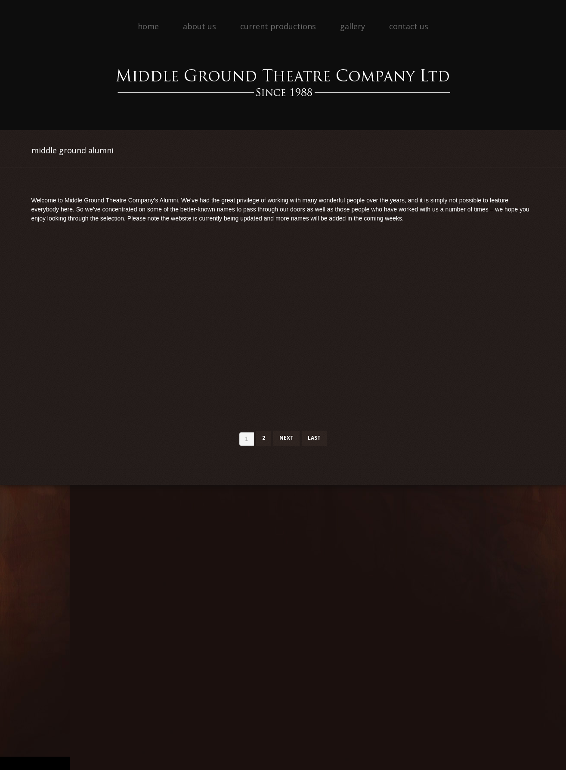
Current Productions (278, 26)
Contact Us (408, 26)
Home (148, 26)
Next (286, 437)
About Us (199, 26)
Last (314, 437)
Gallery (352, 26)
